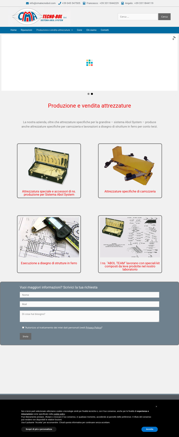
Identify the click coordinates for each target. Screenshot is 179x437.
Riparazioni (26, 30)
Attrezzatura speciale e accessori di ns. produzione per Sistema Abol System (49, 179)
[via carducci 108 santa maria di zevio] (89, 357)
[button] (156, 406)
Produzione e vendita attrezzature (54, 30)
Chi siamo (91, 30)
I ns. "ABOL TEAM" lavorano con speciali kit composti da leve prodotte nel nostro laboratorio (130, 253)
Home (14, 30)
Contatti (105, 30)
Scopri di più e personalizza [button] (39, 429)
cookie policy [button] (59, 414)
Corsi (79, 30)
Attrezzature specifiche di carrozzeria (130, 178)
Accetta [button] (149, 429)
